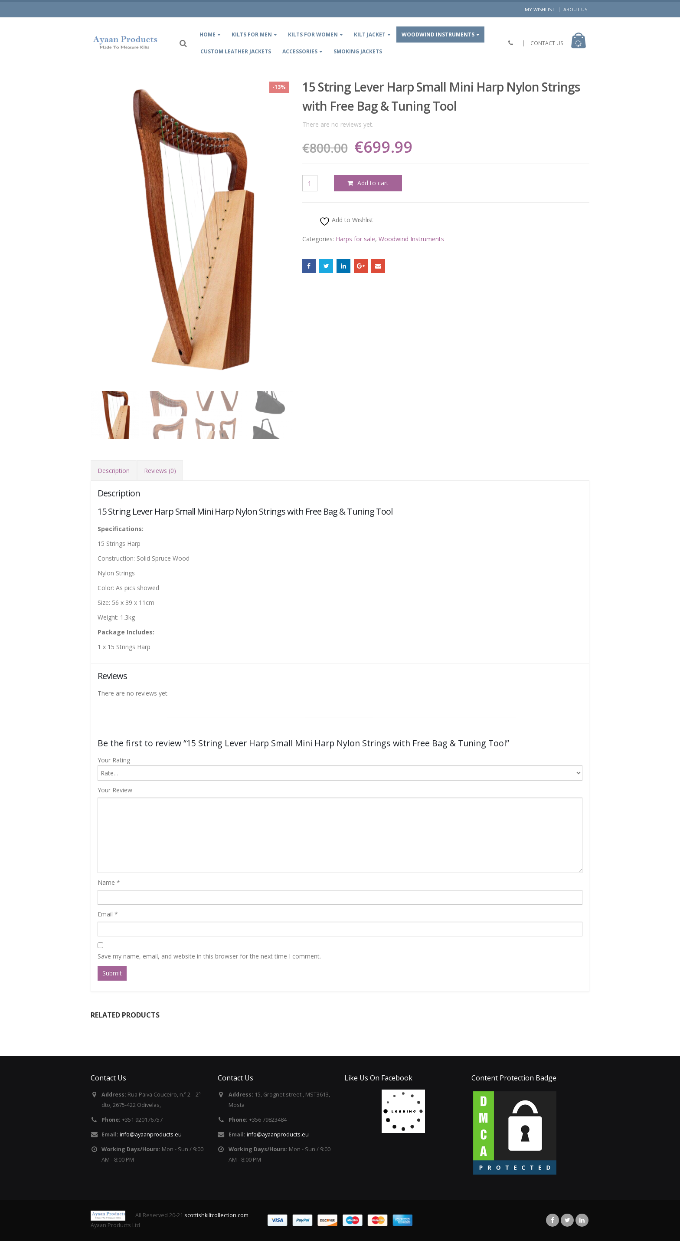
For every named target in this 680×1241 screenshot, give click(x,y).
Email (378, 266)
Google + (361, 266)
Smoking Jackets (357, 51)
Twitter (326, 266)
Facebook (309, 266)
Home (207, 34)
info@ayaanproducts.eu (151, 1134)
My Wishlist (540, 9)
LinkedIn (343, 266)
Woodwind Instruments (438, 34)
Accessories (299, 51)
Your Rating (114, 760)
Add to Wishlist (346, 221)
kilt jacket (370, 34)
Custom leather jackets (235, 51)
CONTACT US (546, 43)
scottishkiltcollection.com (216, 1215)
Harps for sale (355, 239)
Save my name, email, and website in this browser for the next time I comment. (209, 956)
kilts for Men (252, 34)
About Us (575, 9)
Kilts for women (313, 34)
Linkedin (581, 1220)
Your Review (115, 790)
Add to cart (373, 183)
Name (109, 882)
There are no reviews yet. (337, 124)
